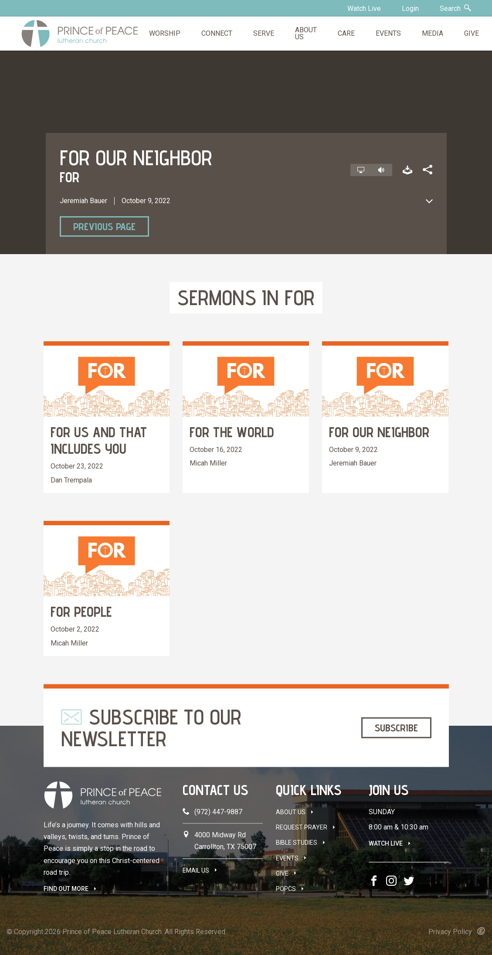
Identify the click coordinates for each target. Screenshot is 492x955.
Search (455, 8)
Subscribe (396, 727)
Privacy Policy (450, 932)
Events (287, 858)
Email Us (196, 870)
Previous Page (104, 226)
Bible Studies (296, 842)
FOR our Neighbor (379, 432)
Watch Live (364, 8)
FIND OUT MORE (66, 888)
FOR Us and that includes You (99, 440)
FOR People (81, 611)
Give (282, 873)
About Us (290, 812)
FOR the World (232, 432)
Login (410, 8)
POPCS (286, 888)
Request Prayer (301, 827)
